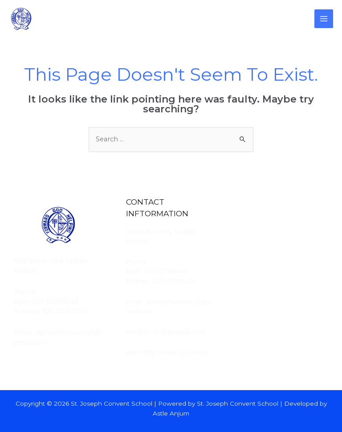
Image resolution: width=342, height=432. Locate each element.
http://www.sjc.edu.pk (176, 352)
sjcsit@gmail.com (179, 331)
